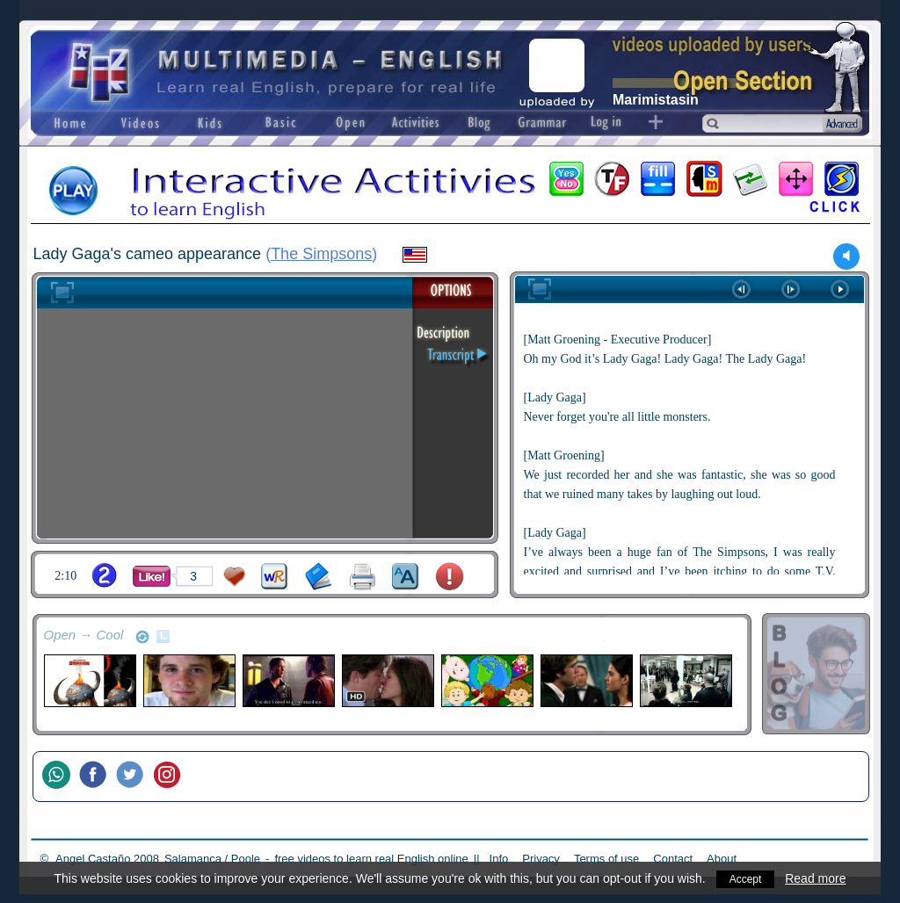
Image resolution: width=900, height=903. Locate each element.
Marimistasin (656, 99)
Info (499, 858)
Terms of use (606, 858)
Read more (818, 878)
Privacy (541, 858)
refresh (142, 637)
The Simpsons (321, 254)
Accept (746, 878)
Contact (673, 858)
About (722, 858)
